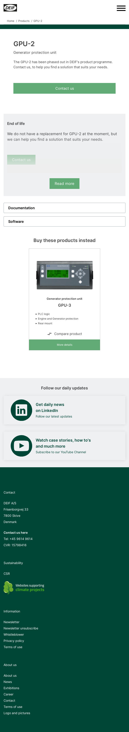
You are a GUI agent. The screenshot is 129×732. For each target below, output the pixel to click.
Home (10, 21)
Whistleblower (14, 634)
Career (8, 694)
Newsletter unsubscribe (21, 628)
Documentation (21, 208)
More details (64, 344)
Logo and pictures (17, 713)
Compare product (64, 333)
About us (10, 675)
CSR (7, 573)
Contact (9, 700)
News (8, 682)
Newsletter (11, 622)
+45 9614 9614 (21, 539)
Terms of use (13, 647)
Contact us (64, 88)
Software (16, 221)
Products (23, 21)
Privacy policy (14, 641)
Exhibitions (11, 688)
